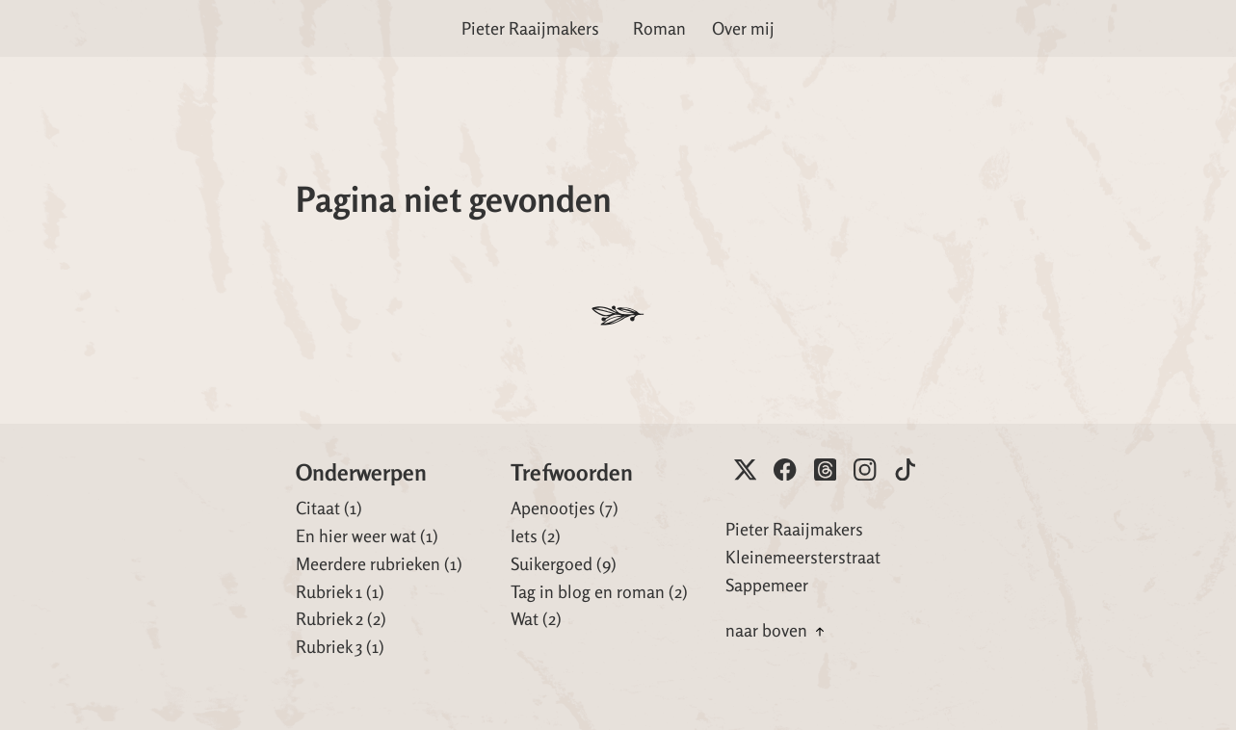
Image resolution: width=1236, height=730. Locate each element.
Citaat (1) (329, 507)
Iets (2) (536, 535)
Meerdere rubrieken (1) (379, 563)
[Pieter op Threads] (825, 469)
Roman (659, 28)
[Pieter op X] (745, 469)
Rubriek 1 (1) (340, 591)
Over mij (743, 28)
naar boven (776, 629)
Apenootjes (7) (564, 507)
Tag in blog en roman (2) (599, 591)
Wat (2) (536, 618)
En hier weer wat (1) (367, 535)
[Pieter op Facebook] (785, 469)
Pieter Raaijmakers (530, 28)
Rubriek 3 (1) (340, 646)
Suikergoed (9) (564, 563)
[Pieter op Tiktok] (905, 469)
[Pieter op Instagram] (865, 469)
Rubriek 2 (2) (341, 618)
